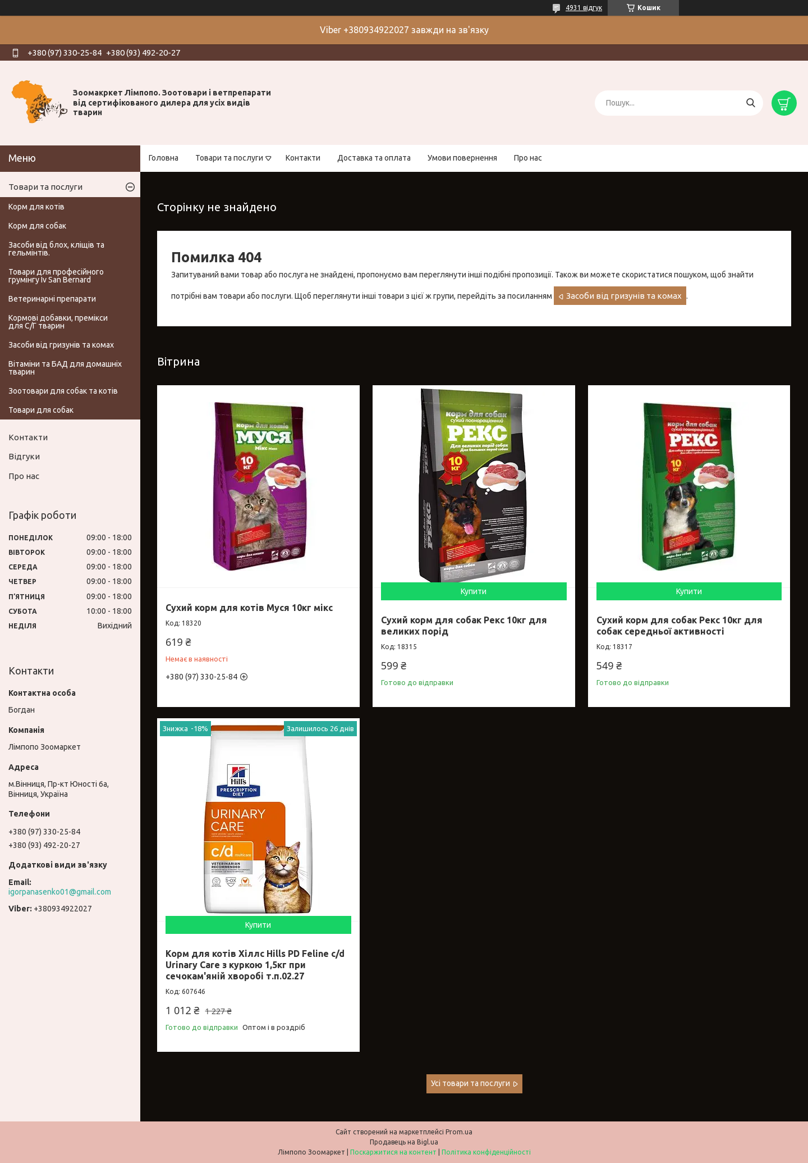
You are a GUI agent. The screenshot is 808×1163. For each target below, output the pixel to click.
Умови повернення (462, 157)
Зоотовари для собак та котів (63, 390)
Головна (163, 157)
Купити (473, 591)
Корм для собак (37, 225)
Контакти (303, 157)
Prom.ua (459, 1131)
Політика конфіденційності (486, 1152)
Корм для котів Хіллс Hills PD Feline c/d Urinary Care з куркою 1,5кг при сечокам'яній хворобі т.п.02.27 (255, 964)
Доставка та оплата (374, 157)
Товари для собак (41, 409)
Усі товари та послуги (470, 1083)
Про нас (528, 157)
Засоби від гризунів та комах (624, 295)
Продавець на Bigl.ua (404, 1142)
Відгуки (24, 456)
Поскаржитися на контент (393, 1152)
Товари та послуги (229, 157)
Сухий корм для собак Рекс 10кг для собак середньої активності (679, 625)
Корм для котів (36, 206)
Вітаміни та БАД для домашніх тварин (65, 367)
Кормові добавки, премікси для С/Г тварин (58, 321)
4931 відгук (584, 7)
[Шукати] (750, 103)
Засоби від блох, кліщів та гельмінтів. (56, 248)
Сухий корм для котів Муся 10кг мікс (249, 608)
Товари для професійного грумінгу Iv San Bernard (56, 275)
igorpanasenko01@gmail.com (59, 891)
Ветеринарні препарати (52, 298)
